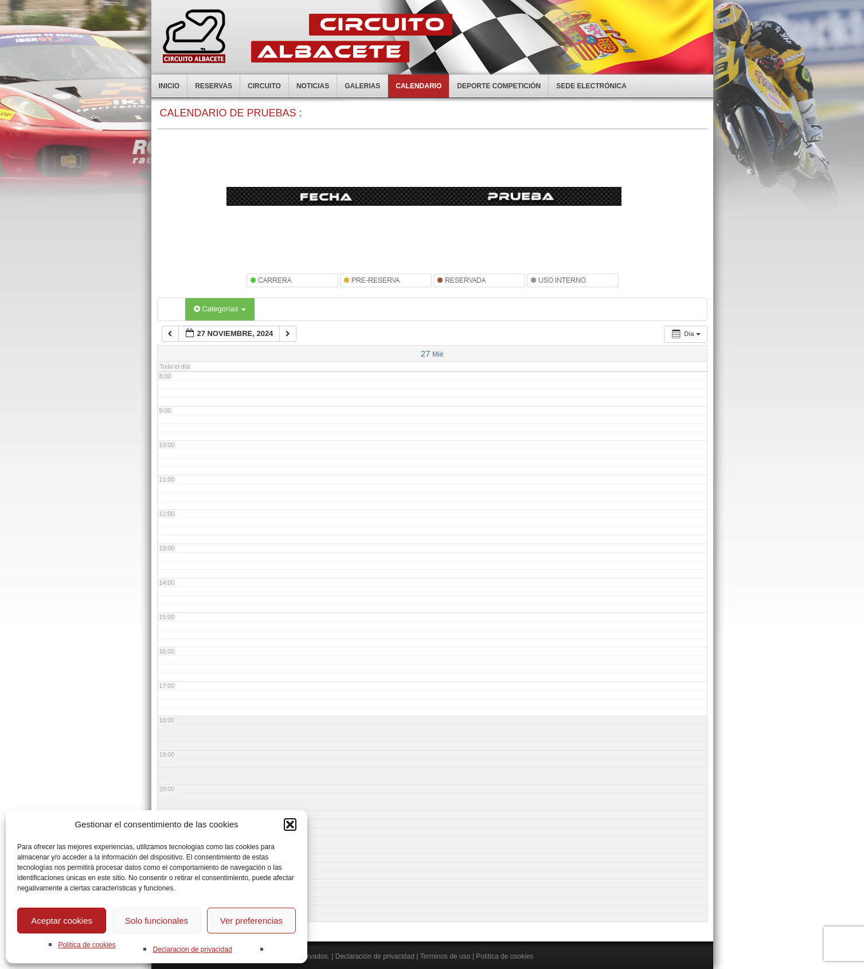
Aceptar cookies (61, 920)
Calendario (418, 86)
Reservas (213, 86)
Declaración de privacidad (192, 949)
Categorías (220, 308)
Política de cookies (86, 945)
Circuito (264, 86)
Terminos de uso (445, 956)
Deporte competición (499, 86)
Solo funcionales (156, 920)
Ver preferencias (251, 920)
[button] (290, 824)
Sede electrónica (591, 86)
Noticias (312, 86)
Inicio (169, 86)
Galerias (362, 86)
